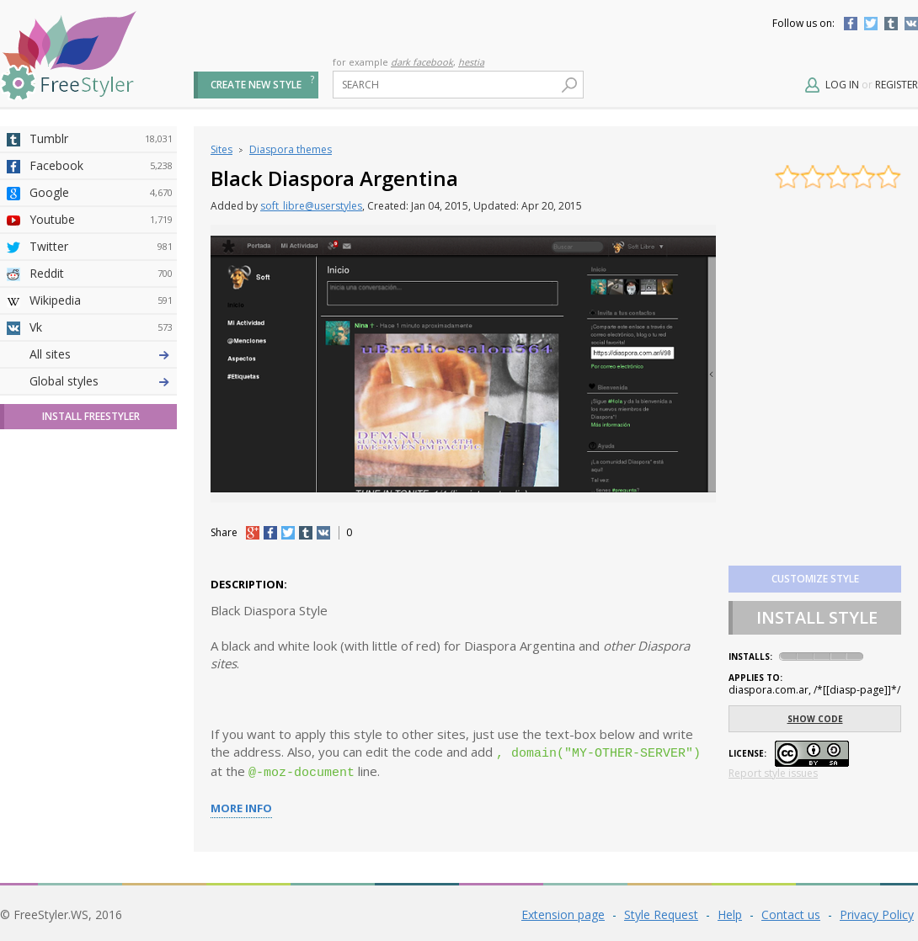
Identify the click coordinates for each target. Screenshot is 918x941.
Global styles (64, 677)
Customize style (815, 579)
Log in (842, 84)
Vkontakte (911, 23)
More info (241, 804)
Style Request (661, 911)
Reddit (101, 273)
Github (101, 435)
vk (323, 533)
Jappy (101, 543)
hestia (471, 62)
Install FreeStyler (91, 712)
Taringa (101, 489)
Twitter (871, 23)
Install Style (817, 617)
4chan (101, 381)
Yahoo (101, 462)
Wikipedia (101, 300)
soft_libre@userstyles (311, 206)
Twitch (101, 623)
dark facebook (422, 62)
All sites (50, 650)
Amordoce (101, 408)
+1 (252, 533)
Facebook (850, 23)
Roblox (101, 516)
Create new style (256, 84)
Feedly (101, 596)
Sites (221, 149)
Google (101, 192)
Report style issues (773, 773)
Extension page (563, 911)
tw (288, 533)
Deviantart (101, 354)
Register (896, 84)
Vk (101, 327)
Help (730, 911)
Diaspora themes (290, 149)
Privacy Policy (877, 911)
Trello (101, 569)
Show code (815, 719)
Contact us (790, 911)
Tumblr (891, 23)
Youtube (101, 219)
